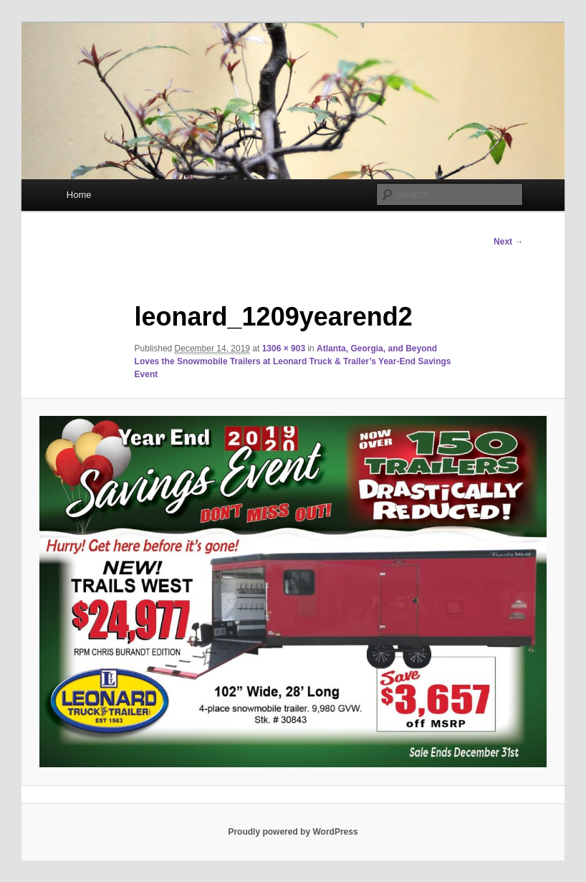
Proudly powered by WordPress (292, 832)
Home (79, 194)
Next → (508, 242)
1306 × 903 (283, 348)
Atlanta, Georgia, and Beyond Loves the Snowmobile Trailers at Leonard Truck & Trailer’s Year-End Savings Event (293, 361)
